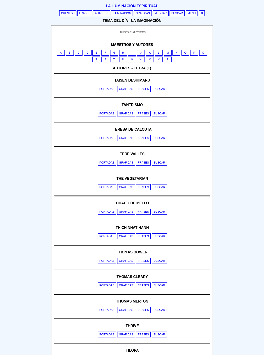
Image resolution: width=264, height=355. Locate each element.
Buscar (177, 13)
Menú (192, 13)
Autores (101, 13)
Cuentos (68, 13)
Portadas (107, 89)
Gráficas (143, 13)
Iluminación (122, 13)
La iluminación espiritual (132, 6)
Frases (84, 13)
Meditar (160, 13)
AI (201, 13)
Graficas (126, 89)
